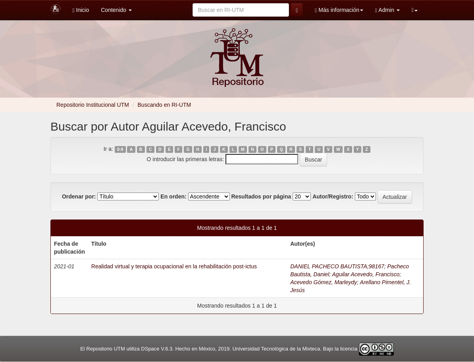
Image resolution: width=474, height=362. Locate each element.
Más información (339, 10)
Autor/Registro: (332, 196)
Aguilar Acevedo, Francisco (366, 274)
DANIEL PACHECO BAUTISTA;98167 (337, 266)
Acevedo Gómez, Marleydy (323, 282)
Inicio (81, 10)
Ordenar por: (79, 196)
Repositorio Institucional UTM (92, 105)
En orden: (173, 196)
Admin (387, 10)
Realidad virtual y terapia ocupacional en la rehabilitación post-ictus (174, 266)
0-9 (120, 149)
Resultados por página (261, 196)
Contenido (116, 10)
